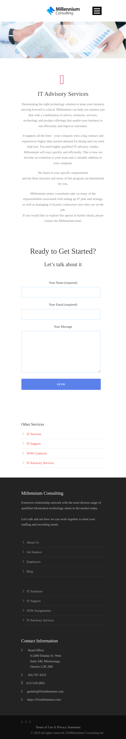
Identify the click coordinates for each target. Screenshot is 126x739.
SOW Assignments (39, 610)
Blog (30, 571)
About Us (33, 542)
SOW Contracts (37, 453)
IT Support (34, 443)
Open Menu (97, 11)
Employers (34, 561)
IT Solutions (35, 591)
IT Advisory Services (40, 463)
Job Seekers (34, 552)
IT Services (34, 434)
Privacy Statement (69, 727)
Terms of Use (45, 727)
